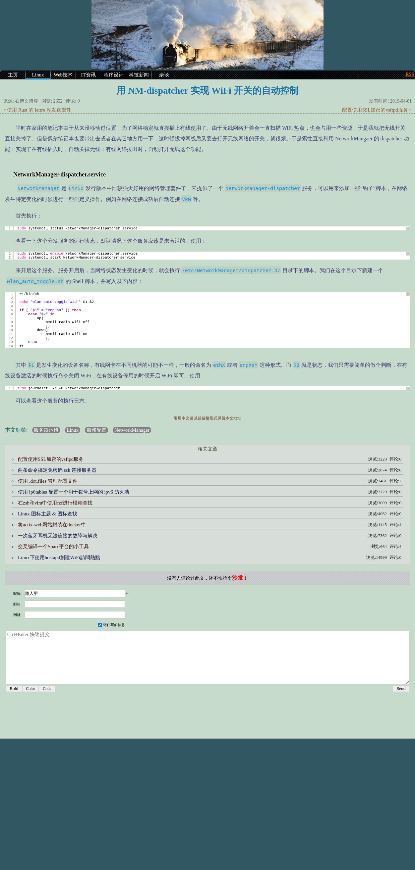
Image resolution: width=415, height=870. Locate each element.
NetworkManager (131, 430)
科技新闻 (139, 74)
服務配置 (96, 430)
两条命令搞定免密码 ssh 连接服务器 (57, 470)
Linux (38, 74)
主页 (13, 74)
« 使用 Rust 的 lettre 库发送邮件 (37, 110)
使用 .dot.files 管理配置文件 (48, 481)
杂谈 (164, 74)
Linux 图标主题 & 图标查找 (47, 513)
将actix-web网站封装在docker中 (52, 524)
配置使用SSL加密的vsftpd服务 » (377, 110)
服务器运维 (46, 430)
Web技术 (63, 74)
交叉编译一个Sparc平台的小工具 (53, 546)
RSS (409, 74)
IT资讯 (88, 74)
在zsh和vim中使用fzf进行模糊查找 (55, 503)
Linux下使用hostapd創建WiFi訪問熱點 (59, 557)
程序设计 (114, 74)
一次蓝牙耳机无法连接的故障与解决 (57, 535)
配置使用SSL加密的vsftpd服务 (51, 459)
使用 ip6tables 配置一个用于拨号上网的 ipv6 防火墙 (73, 492)
